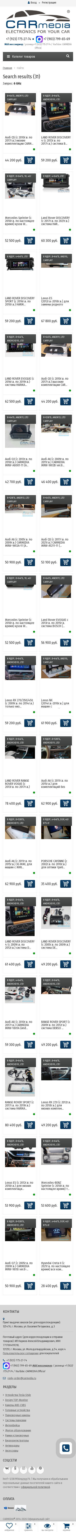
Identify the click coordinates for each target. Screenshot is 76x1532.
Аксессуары (11, 1450)
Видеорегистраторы (17, 1440)
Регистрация (49, 2)
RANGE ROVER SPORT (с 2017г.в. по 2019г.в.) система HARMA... (19, 1105)
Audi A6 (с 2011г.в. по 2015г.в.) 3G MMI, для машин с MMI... (18, 864)
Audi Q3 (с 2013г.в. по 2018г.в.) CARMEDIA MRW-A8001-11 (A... (18, 462)
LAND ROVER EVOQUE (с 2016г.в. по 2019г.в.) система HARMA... (19, 382)
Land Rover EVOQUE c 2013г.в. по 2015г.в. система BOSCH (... (54, 623)
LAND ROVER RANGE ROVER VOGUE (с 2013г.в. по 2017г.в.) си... (17, 785)
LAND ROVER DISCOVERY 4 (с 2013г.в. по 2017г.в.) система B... (56, 140)
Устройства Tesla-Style (18, 1395)
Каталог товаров (21, 57)
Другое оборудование (18, 1430)
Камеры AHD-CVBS (15, 1405)
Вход (32, 2)
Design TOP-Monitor (16, 1400)
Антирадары (12, 1445)
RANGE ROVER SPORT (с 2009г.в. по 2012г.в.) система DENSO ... (55, 1025)
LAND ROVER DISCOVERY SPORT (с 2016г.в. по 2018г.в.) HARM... (20, 301)
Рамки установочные (17, 1435)
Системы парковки (15, 1420)
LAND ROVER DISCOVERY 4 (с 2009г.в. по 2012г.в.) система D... (20, 944)
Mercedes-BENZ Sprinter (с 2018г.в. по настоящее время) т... (55, 1186)
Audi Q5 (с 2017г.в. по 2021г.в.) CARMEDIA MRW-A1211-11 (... (54, 542)
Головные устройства (17, 1410)
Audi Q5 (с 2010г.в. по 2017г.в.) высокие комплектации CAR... (54, 382)
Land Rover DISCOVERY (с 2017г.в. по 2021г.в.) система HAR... (55, 221)
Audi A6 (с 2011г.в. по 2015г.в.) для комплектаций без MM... (54, 785)
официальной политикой (35, 1487)
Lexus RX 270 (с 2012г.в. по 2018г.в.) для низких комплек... (56, 1105)
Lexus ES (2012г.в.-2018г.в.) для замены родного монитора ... (55, 302)
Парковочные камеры (17, 1415)
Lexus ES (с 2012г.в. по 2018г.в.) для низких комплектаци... (19, 1186)
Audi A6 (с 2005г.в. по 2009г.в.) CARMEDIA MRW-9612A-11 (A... (18, 542)
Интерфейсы (12, 1425)
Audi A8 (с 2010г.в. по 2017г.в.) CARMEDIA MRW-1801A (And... (18, 1025)
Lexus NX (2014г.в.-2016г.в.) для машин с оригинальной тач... (55, 704)
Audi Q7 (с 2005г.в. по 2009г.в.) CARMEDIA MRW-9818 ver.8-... (19, 1266)
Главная (7, 68)
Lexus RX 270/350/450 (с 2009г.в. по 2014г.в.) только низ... (19, 703)
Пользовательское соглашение (21, 1353)
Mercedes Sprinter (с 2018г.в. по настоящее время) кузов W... (19, 221)
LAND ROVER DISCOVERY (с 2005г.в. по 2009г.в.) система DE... (56, 944)
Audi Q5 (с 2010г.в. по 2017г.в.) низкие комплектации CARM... (19, 140)
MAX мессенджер (13, 44)
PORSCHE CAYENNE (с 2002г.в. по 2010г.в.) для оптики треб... (54, 864)
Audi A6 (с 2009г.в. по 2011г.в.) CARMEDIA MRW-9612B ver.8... (55, 462)
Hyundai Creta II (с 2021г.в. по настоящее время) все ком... (55, 1266)
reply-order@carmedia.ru (22, 1378)
